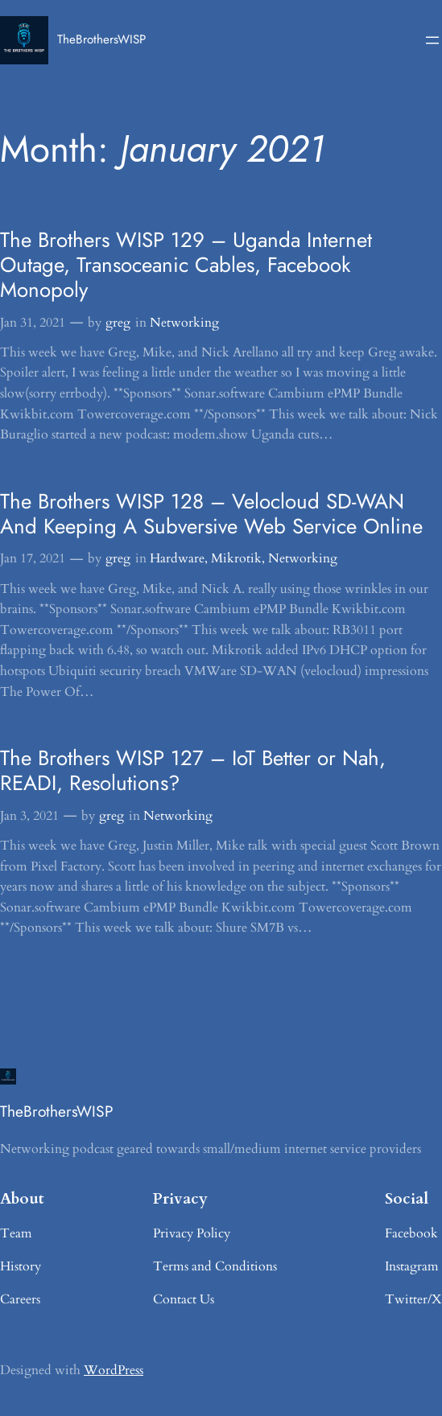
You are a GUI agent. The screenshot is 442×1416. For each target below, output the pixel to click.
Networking (184, 322)
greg (117, 322)
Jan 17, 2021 (32, 558)
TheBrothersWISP (101, 39)
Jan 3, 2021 (29, 816)
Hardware (177, 558)
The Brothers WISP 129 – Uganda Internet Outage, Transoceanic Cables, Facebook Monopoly (186, 265)
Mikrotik (236, 558)
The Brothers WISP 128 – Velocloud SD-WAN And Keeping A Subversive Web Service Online (211, 514)
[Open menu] (432, 40)
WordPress (113, 1370)
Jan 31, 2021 (32, 322)
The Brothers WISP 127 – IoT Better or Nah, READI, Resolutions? (193, 771)
